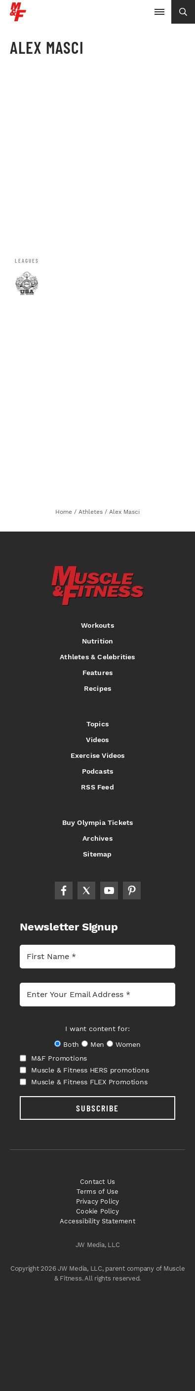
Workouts (97, 625)
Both (71, 1044)
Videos (97, 740)
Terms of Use (97, 1191)
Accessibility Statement (97, 1221)
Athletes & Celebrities (97, 657)
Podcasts (98, 771)
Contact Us (97, 1181)
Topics (97, 724)
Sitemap (97, 854)
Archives (97, 838)
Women (128, 1044)
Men (97, 1044)
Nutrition (98, 641)
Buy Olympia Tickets (97, 822)
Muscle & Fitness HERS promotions (84, 1070)
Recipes (97, 688)
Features (97, 673)
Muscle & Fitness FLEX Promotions (84, 1082)
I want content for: (97, 1029)
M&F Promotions (53, 1058)
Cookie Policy (97, 1211)
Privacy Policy (97, 1201)
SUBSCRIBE (97, 1108)
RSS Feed (97, 787)
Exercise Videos (98, 755)
